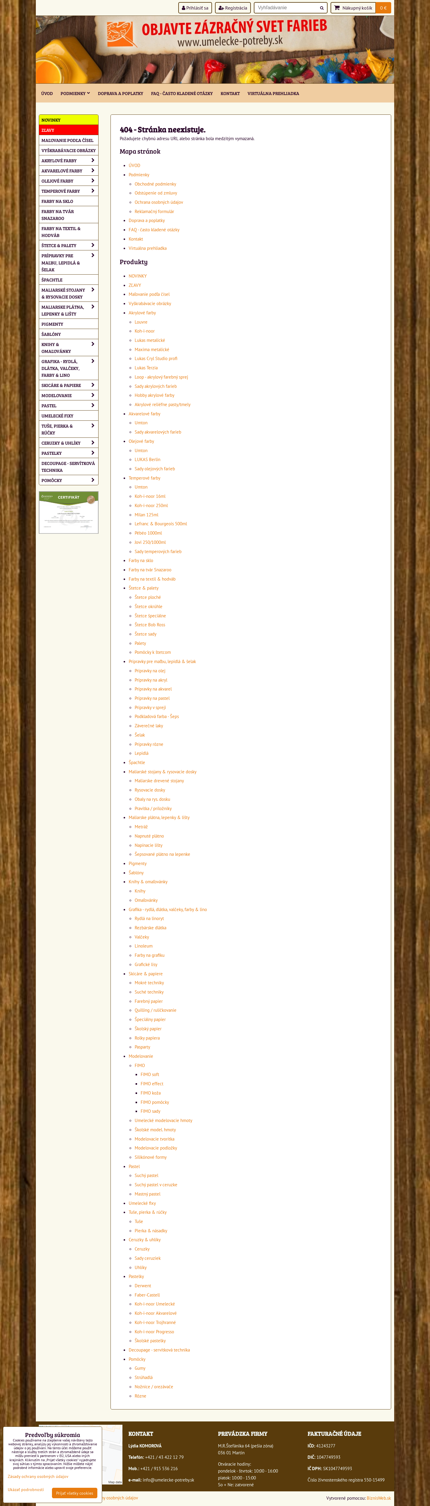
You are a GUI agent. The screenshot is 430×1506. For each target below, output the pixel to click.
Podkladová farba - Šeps (157, 716)
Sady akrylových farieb (156, 386)
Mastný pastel (147, 1194)
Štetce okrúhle (148, 606)
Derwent (143, 1285)
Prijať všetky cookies (74, 1493)
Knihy (140, 891)
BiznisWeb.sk (379, 1498)
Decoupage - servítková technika (159, 1350)
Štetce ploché (148, 597)
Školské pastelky (150, 1340)
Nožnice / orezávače (154, 1386)
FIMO (140, 1065)
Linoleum (144, 946)
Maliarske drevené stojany (159, 780)
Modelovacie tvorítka (154, 1139)
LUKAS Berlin (147, 459)
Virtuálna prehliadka (273, 93)
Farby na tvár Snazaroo (150, 570)
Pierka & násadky (151, 1230)
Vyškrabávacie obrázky (150, 303)
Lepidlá (141, 753)
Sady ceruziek (148, 1258)
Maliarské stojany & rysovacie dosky (162, 772)
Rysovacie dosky (150, 790)
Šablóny (136, 873)
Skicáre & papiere (146, 974)
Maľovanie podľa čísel (149, 294)
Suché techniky (149, 992)
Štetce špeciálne (150, 616)
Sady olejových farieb (155, 469)
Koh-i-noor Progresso (154, 1331)
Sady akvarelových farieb (158, 432)
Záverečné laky (149, 725)
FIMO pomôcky (155, 1102)
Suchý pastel (146, 1175)
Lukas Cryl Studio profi (156, 358)
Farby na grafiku (150, 955)
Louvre (141, 322)
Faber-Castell (147, 1295)
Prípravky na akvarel (153, 689)
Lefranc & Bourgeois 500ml (161, 524)
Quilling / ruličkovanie (155, 1010)
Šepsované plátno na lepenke (162, 854)
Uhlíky (141, 1267)
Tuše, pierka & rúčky (148, 1212)
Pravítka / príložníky (153, 808)
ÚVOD (47, 93)
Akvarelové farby (144, 414)
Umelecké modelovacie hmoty (163, 1120)
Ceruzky (142, 1249)
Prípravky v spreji (150, 707)
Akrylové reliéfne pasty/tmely (163, 404)
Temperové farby (144, 478)
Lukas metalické (150, 340)
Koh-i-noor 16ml (150, 496)
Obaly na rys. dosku (152, 799)
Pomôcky (137, 1359)
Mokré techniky (149, 982)
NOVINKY (138, 276)
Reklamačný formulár (154, 211)
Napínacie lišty (148, 845)
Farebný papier (149, 1001)
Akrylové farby (142, 313)
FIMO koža (151, 1093)
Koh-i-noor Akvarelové (156, 1313)
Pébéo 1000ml (148, 533)
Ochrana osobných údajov (159, 202)
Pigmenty (138, 863)
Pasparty (142, 1047)
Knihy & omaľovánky (148, 881)
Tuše (139, 1221)
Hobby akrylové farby (154, 395)
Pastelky (136, 1276)
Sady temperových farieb (158, 551)
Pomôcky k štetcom (153, 652)
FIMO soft (150, 1074)
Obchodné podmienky (155, 184)
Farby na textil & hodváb (152, 579)
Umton (141, 423)
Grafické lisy (146, 964)
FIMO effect (152, 1083)
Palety (140, 643)
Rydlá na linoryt (149, 918)
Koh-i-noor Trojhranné (155, 1322)
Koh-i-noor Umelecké (155, 1304)
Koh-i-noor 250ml (151, 505)
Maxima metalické (152, 349)
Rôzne (140, 1396)
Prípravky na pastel (152, 698)
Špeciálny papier (150, 1019)
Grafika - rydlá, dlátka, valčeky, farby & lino (168, 909)
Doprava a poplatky (120, 93)
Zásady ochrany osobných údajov (107, 1498)
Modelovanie (141, 1056)
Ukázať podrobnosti (26, 1489)
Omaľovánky (146, 900)
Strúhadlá (144, 1377)
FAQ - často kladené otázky (182, 93)
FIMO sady (150, 1111)
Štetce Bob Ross (150, 625)
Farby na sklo (141, 560)
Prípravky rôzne (149, 744)
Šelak (140, 735)
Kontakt (230, 93)
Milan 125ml (146, 515)
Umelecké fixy (142, 1203)
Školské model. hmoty (155, 1129)
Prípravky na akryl (151, 680)
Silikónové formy (151, 1157)
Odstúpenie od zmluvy (156, 193)
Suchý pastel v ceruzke (156, 1184)
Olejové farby (141, 441)
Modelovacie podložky (156, 1148)
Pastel (134, 1166)
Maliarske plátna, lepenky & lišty (159, 817)
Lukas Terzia (146, 368)
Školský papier (148, 1028)
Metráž (141, 826)
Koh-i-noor (145, 331)
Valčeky (142, 937)
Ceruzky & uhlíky (145, 1239)
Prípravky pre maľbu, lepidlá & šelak (162, 661)
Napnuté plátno (149, 836)
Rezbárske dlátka (150, 927)
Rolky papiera (147, 1038)
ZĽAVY (135, 285)
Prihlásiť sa (195, 8)
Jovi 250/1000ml (150, 542)
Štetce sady (145, 634)
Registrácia (233, 8)
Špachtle (137, 762)
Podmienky (75, 93)
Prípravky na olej (150, 671)
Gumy (140, 1368)
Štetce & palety (144, 588)
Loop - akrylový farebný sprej (161, 377)
